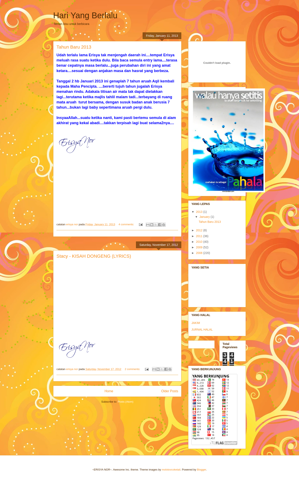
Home (108, 391)
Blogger (201, 469)
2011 (199, 236)
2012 (199, 230)
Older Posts (169, 391)
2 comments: (133, 369)
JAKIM (195, 323)
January (205, 216)
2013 (199, 211)
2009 (199, 247)
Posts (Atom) (125, 401)
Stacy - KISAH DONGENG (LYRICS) (93, 256)
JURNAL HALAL (202, 329)
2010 (199, 241)
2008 (199, 253)
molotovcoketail (171, 469)
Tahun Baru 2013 (73, 47)
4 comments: (127, 224)
